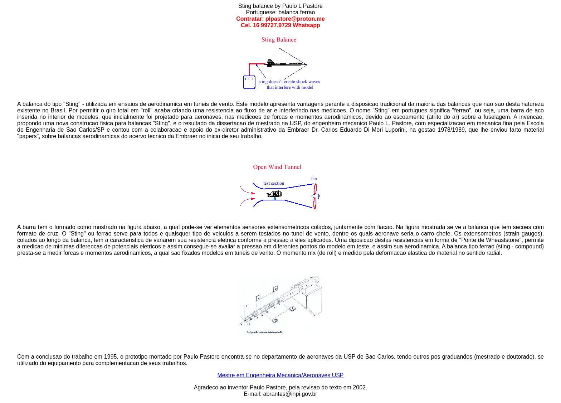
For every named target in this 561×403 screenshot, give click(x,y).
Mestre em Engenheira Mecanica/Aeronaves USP (280, 375)
